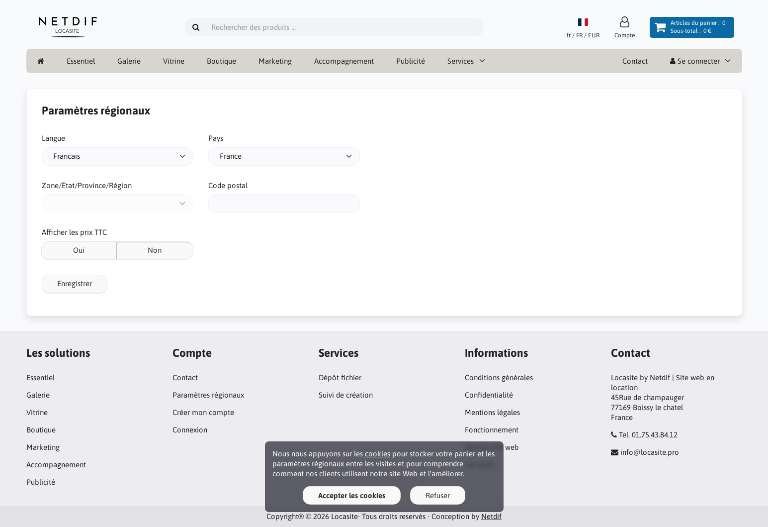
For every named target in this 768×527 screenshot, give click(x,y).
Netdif (491, 516)
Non (155, 250)
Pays (215, 138)
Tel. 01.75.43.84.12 (648, 434)
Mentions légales (492, 412)
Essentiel (81, 61)
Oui (79, 250)
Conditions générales (499, 377)
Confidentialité (489, 395)
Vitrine (173, 61)
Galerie (129, 61)
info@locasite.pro (649, 452)
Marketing (275, 61)
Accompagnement (344, 61)
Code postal (228, 185)
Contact (635, 61)
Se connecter (695, 61)
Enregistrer (74, 283)
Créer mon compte (203, 412)
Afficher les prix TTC (74, 232)
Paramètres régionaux (208, 395)
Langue (53, 138)
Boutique (221, 61)
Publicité (410, 61)
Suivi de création (346, 395)
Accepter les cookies (351, 495)
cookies (377, 453)
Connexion (189, 429)
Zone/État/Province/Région (87, 185)
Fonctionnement (491, 429)
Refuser (438, 495)
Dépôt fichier (340, 377)
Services (460, 61)
